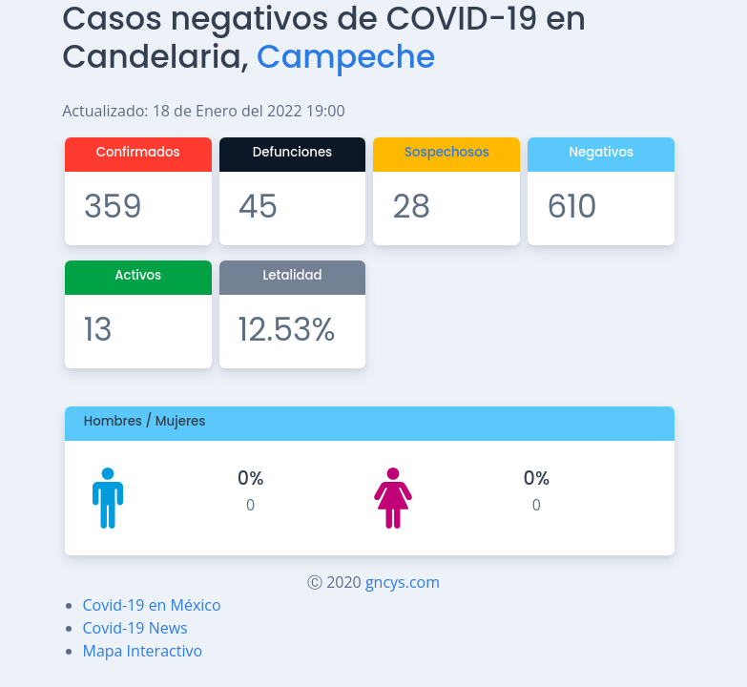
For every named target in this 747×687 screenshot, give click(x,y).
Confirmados (138, 152)
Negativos (601, 152)
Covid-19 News (135, 627)
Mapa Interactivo (143, 650)
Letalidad (292, 275)
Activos (137, 275)
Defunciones (292, 152)
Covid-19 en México (152, 604)
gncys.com (402, 582)
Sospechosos (447, 152)
